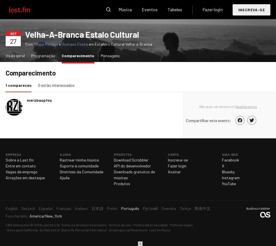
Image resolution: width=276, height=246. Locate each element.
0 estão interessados (56, 85)
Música (125, 9)
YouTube (229, 183)
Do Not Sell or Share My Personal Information (73, 230)
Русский (150, 208)
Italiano (81, 208)
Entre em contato (21, 165)
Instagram (231, 177)
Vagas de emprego (21, 171)
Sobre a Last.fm (20, 160)
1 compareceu (20, 85)
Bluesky (228, 171)
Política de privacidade (150, 225)
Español (46, 208)
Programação (43, 55)
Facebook (230, 160)
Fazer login (212, 9)
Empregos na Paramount (128, 230)
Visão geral (15, 55)
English (12, 208)
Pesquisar (108, 9)
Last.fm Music (160, 230)
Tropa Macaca (46, 44)
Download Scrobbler (131, 160)
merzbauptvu (39, 100)
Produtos (122, 183)
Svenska (168, 208)
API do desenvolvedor (132, 165)
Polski (112, 208)
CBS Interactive (18, 225)
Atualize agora (246, 106)
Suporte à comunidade (79, 165)
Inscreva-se (251, 9)
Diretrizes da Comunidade (81, 171)
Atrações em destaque (25, 177)
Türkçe (185, 208)
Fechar (140, 243)
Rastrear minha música (79, 160)
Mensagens (110, 55)
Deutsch (28, 208)
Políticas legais (181, 225)
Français (63, 208)
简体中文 (202, 208)
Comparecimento (79, 55)
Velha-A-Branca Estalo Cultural (82, 34)
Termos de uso (120, 225)
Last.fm (26, 10)
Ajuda (65, 177)
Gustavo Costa (75, 44)
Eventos (150, 9)
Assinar (174, 171)
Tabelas (175, 9)
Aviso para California (22, 230)
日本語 (97, 208)
